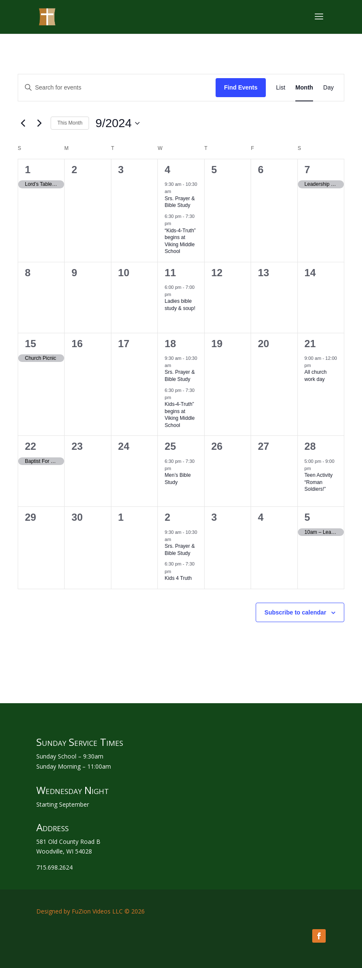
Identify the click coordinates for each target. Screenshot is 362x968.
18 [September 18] (170, 343)
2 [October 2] (167, 517)
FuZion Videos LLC (97, 911)
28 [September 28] (310, 446)
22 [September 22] (30, 446)
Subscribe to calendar (295, 612)
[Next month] (39, 123)
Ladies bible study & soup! (180, 304)
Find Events (240, 87)
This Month (69, 123)
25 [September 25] (170, 446)
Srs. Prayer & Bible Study (180, 202)
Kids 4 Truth (178, 578)
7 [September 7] (307, 169)
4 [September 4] (167, 169)
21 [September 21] (310, 343)
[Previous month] (23, 123)
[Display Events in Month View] (304, 87)
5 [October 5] (307, 517)
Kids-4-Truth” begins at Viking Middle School (180, 414)
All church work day (316, 375)
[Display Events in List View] (280, 87)
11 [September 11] (170, 272)
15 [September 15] (30, 343)
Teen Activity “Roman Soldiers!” (319, 482)
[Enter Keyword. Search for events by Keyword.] (117, 87)
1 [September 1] (27, 169)
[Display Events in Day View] (328, 87)
